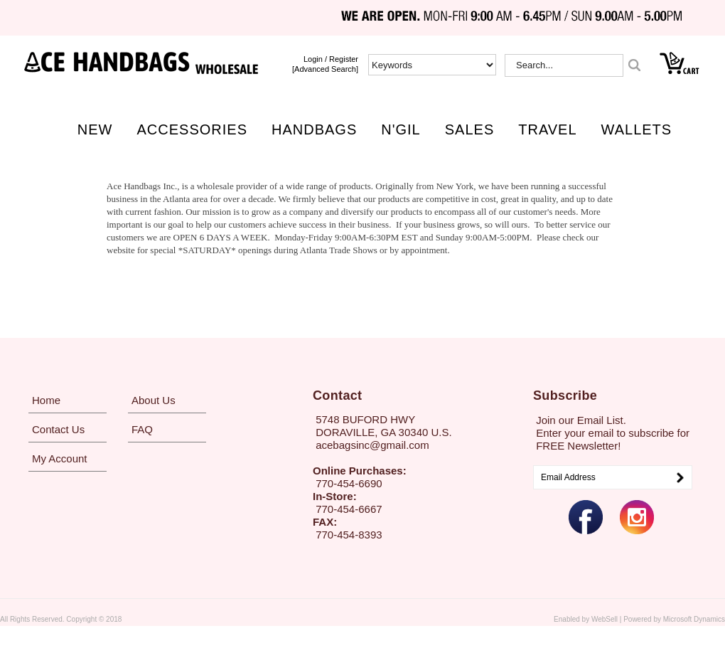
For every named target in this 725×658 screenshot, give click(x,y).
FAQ (142, 429)
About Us (153, 400)
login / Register (331, 59)
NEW (95, 129)
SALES (469, 129)
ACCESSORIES (192, 129)
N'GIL (401, 129)
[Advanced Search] (325, 69)
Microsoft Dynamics (694, 619)
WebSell (604, 619)
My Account (59, 458)
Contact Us (58, 429)
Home (46, 400)
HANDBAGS (314, 129)
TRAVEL (547, 129)
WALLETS (636, 129)
